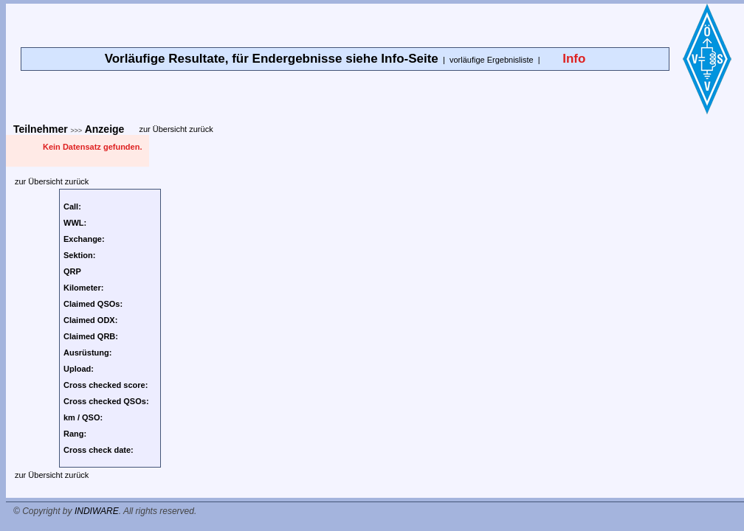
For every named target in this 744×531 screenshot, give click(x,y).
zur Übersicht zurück (176, 129)
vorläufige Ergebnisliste (492, 59)
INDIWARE (97, 511)
